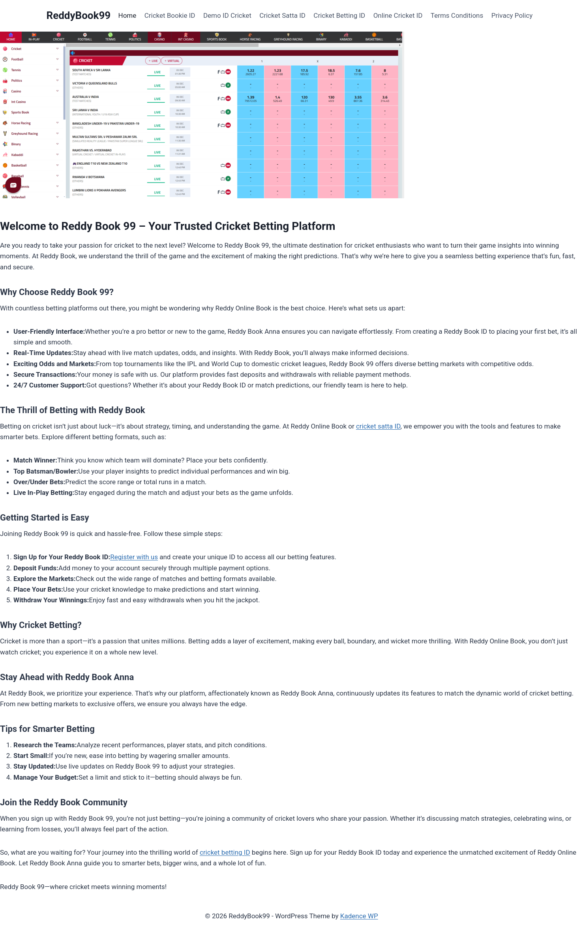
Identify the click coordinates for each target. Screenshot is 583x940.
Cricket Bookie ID (169, 15)
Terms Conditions (457, 15)
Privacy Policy (512, 15)
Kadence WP (359, 916)
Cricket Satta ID (282, 15)
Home (127, 15)
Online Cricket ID (398, 15)
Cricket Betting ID (339, 15)
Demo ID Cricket (227, 15)
